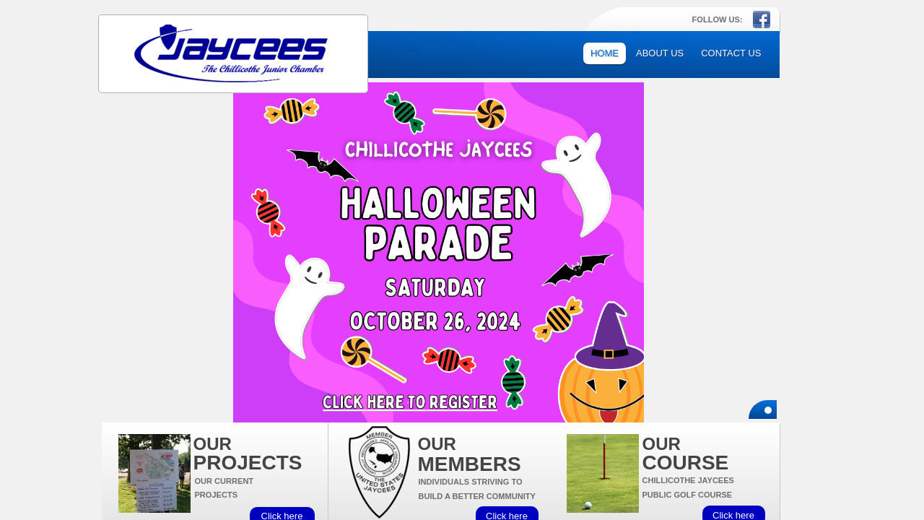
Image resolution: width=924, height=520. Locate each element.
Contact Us (731, 53)
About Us (660, 53)
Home (604, 53)
